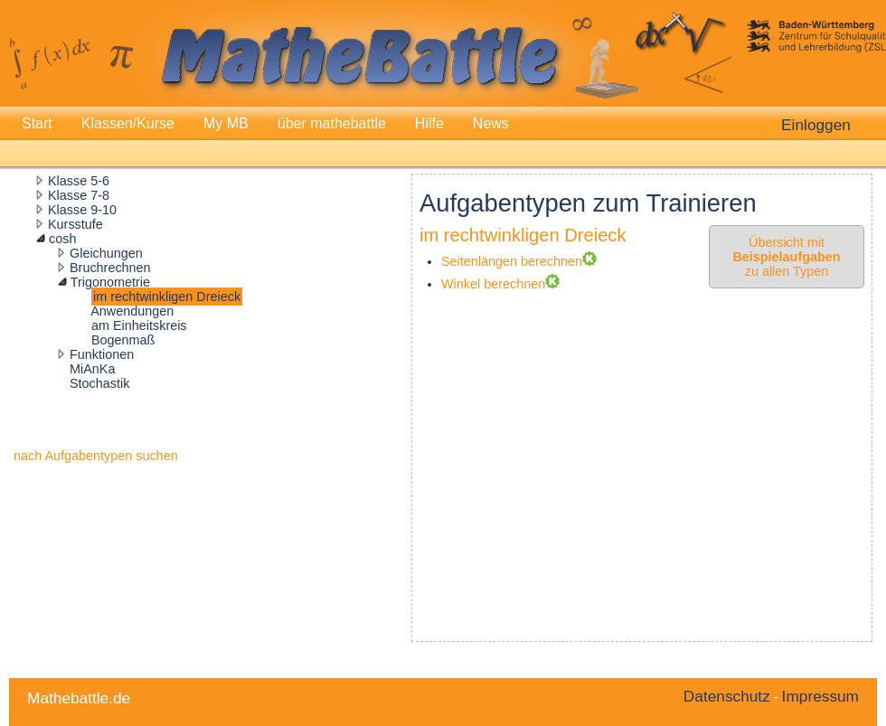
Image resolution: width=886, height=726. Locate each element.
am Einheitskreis (139, 325)
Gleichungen (106, 253)
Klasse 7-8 (78, 195)
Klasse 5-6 (78, 181)
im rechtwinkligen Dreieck (166, 296)
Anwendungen (132, 311)
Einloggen (816, 125)
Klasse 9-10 (82, 210)
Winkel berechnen (493, 284)
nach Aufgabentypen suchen (96, 455)
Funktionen (102, 354)
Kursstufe (75, 224)
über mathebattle (332, 123)
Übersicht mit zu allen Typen (786, 256)
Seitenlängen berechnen (511, 261)
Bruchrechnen (110, 267)
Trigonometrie (110, 282)
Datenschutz (726, 696)
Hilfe (429, 123)
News (491, 123)
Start (37, 123)
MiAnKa (92, 369)
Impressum (820, 696)
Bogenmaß (123, 340)
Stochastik (99, 383)
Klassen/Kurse (127, 123)
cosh (62, 238)
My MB (226, 123)
